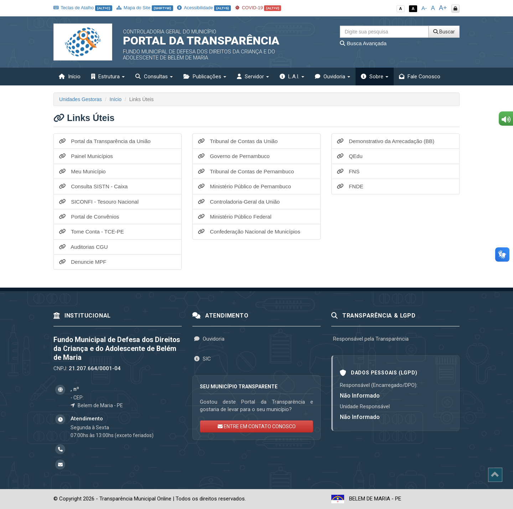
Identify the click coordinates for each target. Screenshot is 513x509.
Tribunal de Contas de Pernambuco (246, 171)
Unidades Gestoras (80, 99)
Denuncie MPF (82, 262)
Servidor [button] (253, 76)
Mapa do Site (144, 7)
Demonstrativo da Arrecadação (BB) (385, 141)
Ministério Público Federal (234, 217)
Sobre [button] (374, 76)
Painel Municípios (86, 156)
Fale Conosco (419, 76)
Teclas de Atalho (82, 7)
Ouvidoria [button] (332, 76)
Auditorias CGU (83, 247)
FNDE (350, 186)
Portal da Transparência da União (105, 141)
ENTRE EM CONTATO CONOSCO (257, 426)
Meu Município (82, 171)
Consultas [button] (154, 76)
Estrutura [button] (108, 76)
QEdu (350, 156)
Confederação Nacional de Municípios (249, 232)
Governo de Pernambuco (234, 156)
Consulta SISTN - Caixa (93, 186)
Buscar (444, 32)
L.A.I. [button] (292, 76)
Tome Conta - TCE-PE (91, 232)
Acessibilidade (203, 7)
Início (70, 76)
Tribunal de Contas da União (238, 141)
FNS (348, 171)
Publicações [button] (204, 76)
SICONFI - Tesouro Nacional (99, 202)
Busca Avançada (363, 43)
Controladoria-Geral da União (239, 202)
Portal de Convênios (89, 217)
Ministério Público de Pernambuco (244, 186)
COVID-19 (258, 7)
